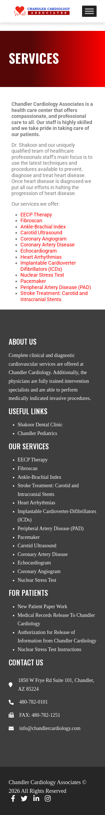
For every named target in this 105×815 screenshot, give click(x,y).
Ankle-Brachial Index (43, 227)
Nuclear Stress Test (42, 275)
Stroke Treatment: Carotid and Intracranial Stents (54, 296)
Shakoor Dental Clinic (40, 424)
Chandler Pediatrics (37, 433)
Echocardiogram (38, 251)
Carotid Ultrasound (41, 232)
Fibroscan (28, 468)
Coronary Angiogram (43, 239)
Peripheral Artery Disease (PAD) (55, 287)
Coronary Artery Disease (47, 245)
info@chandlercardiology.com (50, 728)
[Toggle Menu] (89, 11)
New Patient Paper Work (42, 606)
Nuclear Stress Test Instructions (49, 649)
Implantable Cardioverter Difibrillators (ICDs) (48, 266)
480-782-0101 (33, 702)
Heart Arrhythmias (41, 257)
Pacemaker (33, 281)
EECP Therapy (36, 215)
